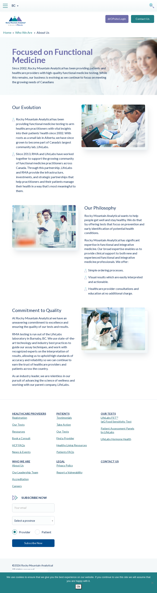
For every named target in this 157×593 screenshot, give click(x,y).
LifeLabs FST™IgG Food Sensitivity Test (116, 419)
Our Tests (18, 424)
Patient (43, 532)
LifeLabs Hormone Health (116, 439)
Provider (21, 532)
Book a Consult (21, 438)
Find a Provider (65, 438)
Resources (18, 431)
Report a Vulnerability (69, 472)
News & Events (21, 452)
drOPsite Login (117, 18)
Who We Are (23, 32)
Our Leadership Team (25, 472)
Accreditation (20, 479)
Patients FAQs (65, 452)
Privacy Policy (64, 465)
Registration (19, 417)
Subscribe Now (33, 543)
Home (7, 32)
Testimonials (64, 417)
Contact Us (142, 18)
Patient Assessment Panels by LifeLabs (117, 430)
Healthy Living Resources (71, 445)
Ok (78, 586)
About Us (18, 465)
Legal (60, 461)
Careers (17, 486)
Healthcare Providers (29, 413)
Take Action (63, 424)
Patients (63, 413)
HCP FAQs (18, 445)
